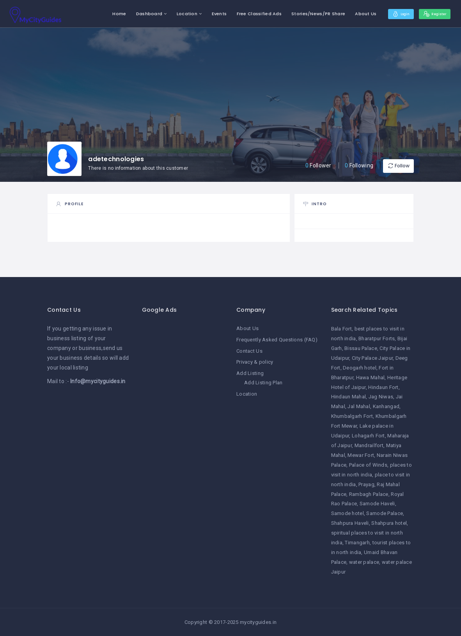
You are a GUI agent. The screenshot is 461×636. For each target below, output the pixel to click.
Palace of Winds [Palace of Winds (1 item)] (368, 465)
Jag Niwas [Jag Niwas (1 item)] (381, 397)
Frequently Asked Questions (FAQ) (276, 339)
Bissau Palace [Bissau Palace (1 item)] (360, 348)
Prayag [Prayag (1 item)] (366, 484)
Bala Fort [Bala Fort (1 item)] (341, 329)
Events (207, 14)
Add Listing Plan (263, 381)
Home (107, 14)
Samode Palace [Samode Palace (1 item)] (384, 513)
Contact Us (249, 350)
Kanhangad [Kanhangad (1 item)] (386, 406)
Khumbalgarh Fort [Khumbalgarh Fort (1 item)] (352, 416)
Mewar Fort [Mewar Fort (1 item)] (361, 455)
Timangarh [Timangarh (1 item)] (357, 542)
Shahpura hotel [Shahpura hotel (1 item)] (389, 523)
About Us (354, 14)
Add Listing (250, 372)
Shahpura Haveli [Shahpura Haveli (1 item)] (350, 523)
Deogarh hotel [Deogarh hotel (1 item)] (359, 368)
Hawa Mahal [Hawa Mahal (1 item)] (370, 377)
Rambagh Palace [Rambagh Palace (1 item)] (368, 494)
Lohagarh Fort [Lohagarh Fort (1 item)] (368, 436)
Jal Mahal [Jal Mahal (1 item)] (359, 406)
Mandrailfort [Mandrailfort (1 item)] (369, 445)
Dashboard (137, 14)
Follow (390, 165)
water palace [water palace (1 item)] (364, 562)
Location (175, 14)
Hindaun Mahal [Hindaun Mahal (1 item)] (348, 397)
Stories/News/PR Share (306, 14)
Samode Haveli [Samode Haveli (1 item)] (377, 503)
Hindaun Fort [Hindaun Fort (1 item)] (383, 387)
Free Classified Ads (247, 14)
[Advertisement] (183, 441)
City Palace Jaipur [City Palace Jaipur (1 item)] (372, 358)
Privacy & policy (254, 361)
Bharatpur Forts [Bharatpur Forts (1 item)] (376, 338)
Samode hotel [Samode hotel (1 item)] (347, 513)
